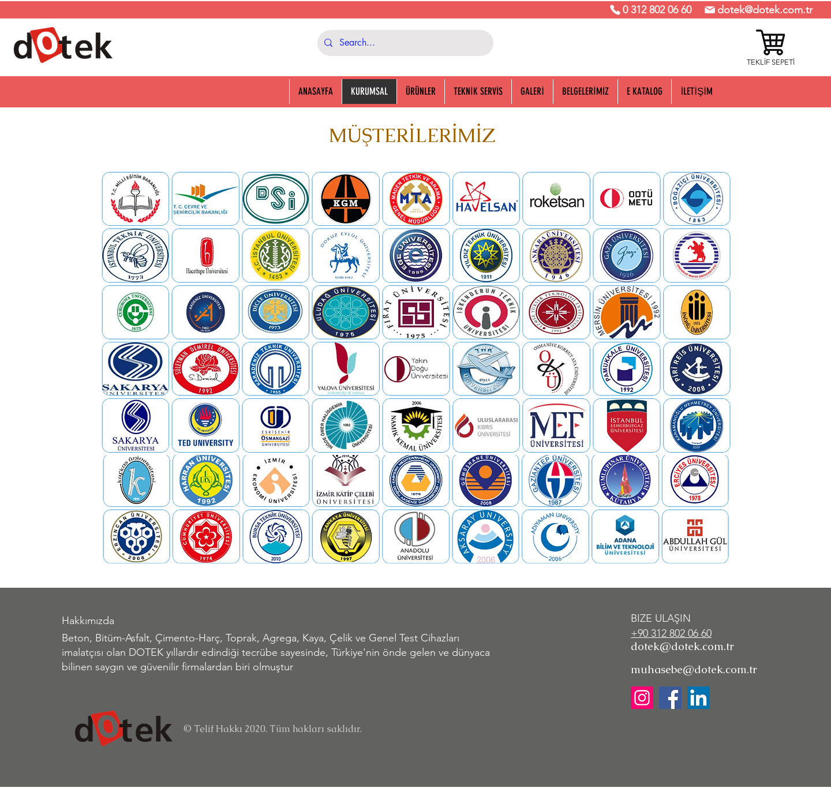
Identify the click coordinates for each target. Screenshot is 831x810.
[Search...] (404, 43)
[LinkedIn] (698, 697)
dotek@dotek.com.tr (765, 9)
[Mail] (709, 9)
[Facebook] (670, 697)
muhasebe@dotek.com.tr (694, 669)
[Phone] (615, 9)
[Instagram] (642, 697)
